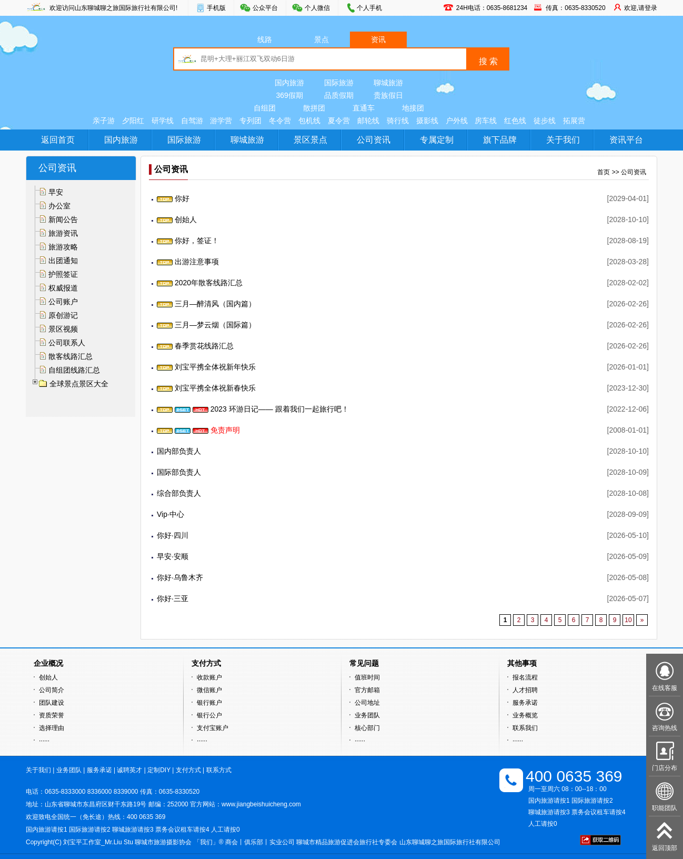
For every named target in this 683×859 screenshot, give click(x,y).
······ (44, 740)
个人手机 (369, 8)
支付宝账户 (212, 728)
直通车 (364, 108)
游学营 (221, 120)
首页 (603, 172)
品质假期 (339, 95)
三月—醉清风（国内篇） (206, 303)
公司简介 (51, 690)
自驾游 (192, 120)
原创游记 (63, 315)
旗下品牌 (500, 139)
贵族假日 (388, 95)
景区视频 (63, 329)
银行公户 (209, 715)
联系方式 (219, 770)
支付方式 (188, 770)
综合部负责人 (179, 493)
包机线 (309, 120)
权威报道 (63, 288)
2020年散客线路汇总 (200, 282)
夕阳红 (133, 120)
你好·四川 (172, 535)
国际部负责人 (179, 472)
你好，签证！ (188, 240)
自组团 (265, 108)
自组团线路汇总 (74, 370)
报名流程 (525, 677)
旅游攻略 (63, 247)
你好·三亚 (172, 598)
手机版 (216, 8)
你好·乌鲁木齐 (180, 577)
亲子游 (104, 120)
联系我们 (525, 728)
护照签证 (63, 274)
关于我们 (563, 139)
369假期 (289, 95)
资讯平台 (626, 139)
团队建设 (51, 702)
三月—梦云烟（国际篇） (206, 325)
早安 (55, 192)
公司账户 (63, 301)
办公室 (59, 206)
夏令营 (339, 120)
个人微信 (317, 8)
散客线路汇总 (70, 356)
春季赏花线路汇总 (195, 346)
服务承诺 (525, 702)
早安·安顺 (172, 556)
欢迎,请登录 (640, 8)
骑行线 (398, 120)
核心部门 (367, 728)
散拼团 (314, 108)
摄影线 (427, 120)
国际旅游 (339, 82)
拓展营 (574, 120)
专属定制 (437, 139)
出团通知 (63, 260)
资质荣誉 (51, 715)
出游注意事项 (188, 261)
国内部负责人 (179, 451)
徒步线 (545, 120)
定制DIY (158, 770)
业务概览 (525, 715)
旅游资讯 (63, 233)
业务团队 (367, 715)
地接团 (413, 108)
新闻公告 (63, 219)
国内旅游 (289, 82)
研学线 (163, 120)
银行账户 (209, 702)
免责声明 (198, 430)
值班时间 (367, 677)
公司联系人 (66, 342)
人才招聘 (525, 690)
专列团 (250, 120)
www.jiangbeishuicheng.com (261, 804)
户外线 (457, 120)
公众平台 (265, 8)
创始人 (177, 219)
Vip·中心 (170, 514)
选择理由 (51, 728)
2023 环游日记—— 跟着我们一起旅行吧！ (253, 409)
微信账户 (209, 690)
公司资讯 (373, 139)
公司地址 (367, 702)
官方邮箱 (367, 690)
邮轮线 (368, 120)
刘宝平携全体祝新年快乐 (206, 367)
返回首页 (58, 139)
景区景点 (310, 139)
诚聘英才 (129, 770)
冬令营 (280, 120)
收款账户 (209, 677)
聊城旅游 (388, 82)
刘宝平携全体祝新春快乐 (206, 388)
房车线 (486, 120)
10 (628, 620)
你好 (173, 198)
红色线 (515, 120)
